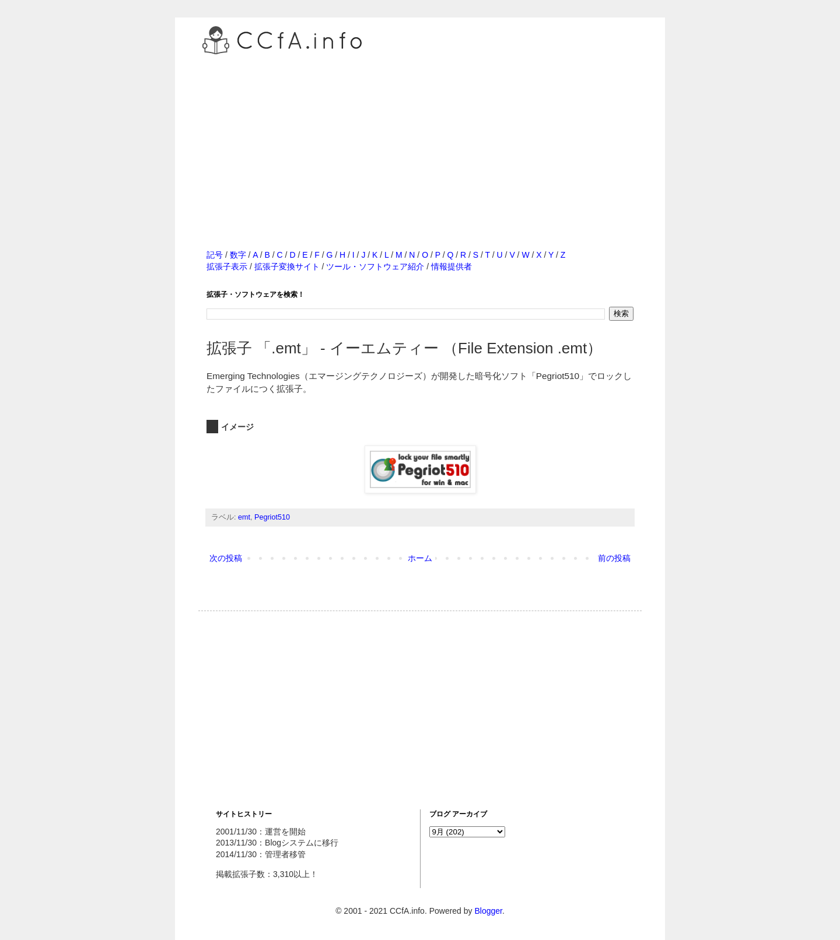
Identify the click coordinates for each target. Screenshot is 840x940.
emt (244, 517)
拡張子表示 (226, 266)
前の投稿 (614, 558)
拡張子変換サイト (287, 266)
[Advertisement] (420, 139)
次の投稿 (225, 558)
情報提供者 (451, 266)
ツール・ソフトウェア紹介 (375, 266)
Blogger (488, 911)
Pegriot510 (272, 517)
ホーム (420, 558)
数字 (238, 254)
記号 (214, 254)
